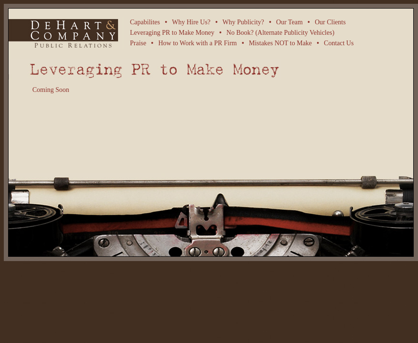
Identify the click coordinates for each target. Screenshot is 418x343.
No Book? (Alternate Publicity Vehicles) (281, 32)
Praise (138, 43)
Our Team (289, 22)
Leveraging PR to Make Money (172, 32)
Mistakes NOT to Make (280, 43)
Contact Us (339, 43)
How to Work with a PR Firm (197, 43)
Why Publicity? (243, 22)
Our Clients (330, 22)
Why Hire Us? (191, 22)
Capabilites (145, 22)
